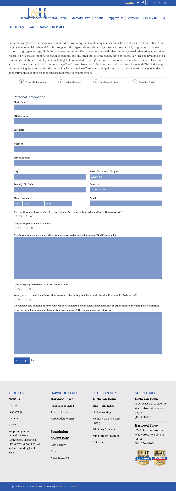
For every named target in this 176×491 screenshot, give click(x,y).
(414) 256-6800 (144, 443)
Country (94, 184)
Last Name (21, 129)
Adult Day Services (104, 429)
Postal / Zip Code (24, 184)
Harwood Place (62, 399)
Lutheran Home (105, 399)
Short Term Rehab (103, 405)
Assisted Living (59, 412)
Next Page (21, 360)
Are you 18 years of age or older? (33, 223)
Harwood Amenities (62, 418)
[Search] (164, 18)
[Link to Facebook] (142, 2)
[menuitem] (29, 18)
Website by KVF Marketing (67, 486)
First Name (21, 102)
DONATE (129, 2)
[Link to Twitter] (137, 2)
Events (55, 451)
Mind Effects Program (106, 435)
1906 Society (58, 444)
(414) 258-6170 (144, 417)
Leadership (15, 411)
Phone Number (23, 198)
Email (93, 198)
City (17, 171)
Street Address (22, 157)
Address (19, 143)
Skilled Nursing (102, 412)
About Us (14, 399)
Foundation (59, 431)
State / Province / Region (105, 171)
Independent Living (62, 405)
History (13, 405)
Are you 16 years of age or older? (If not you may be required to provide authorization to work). (68, 212)
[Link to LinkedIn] (148, 2)
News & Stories (60, 457)
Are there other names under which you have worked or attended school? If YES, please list (65, 235)
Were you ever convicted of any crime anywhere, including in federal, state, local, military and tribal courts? (75, 295)
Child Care (99, 442)
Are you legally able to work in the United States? (42, 284)
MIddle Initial (21, 115)
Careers (13, 418)
